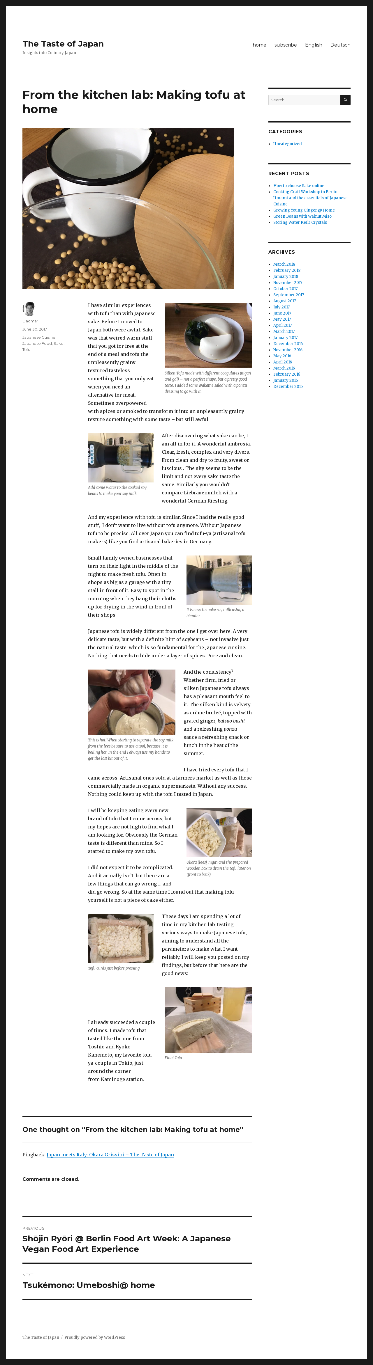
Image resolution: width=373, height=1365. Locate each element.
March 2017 (284, 331)
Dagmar (30, 321)
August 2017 (284, 301)
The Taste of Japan (63, 44)
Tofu (26, 349)
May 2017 (282, 319)
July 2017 (281, 307)
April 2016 (282, 362)
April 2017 (282, 325)
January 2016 (285, 380)
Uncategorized (287, 143)
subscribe (286, 45)
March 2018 (284, 264)
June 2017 (282, 313)
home (259, 45)
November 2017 (287, 282)
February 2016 (286, 374)
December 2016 (288, 343)
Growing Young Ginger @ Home (304, 210)
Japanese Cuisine (38, 337)
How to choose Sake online (298, 185)
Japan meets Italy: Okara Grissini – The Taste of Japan (110, 1155)
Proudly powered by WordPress (94, 1337)
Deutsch (340, 45)
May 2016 (282, 356)
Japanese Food (37, 343)
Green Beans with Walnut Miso (302, 216)
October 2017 (285, 288)
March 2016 (284, 368)
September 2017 (288, 294)
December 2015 (288, 386)
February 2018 (286, 270)
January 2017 (285, 337)
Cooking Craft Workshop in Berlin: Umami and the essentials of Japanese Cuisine (310, 198)
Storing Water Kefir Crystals (300, 222)
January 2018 (285, 276)
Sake (59, 343)
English (313, 45)
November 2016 (287, 349)
